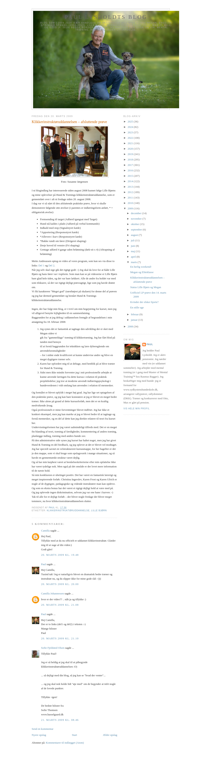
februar (135, 314)
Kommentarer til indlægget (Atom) (65, 742)
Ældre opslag (110, 734)
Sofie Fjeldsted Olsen (52, 647)
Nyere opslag (39, 734)
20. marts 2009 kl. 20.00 (60, 584)
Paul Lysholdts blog (106, 17)
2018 (131, 159)
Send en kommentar (42, 728)
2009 (131, 208)
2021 (131, 143)
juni (133, 245)
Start (74, 734)
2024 (131, 126)
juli (133, 240)
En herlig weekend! (140, 266)
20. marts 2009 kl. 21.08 (60, 604)
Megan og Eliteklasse (141, 272)
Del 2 (51, 265)
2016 (131, 170)
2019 (131, 154)
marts (134, 262)
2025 (131, 121)
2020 (131, 148)
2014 (131, 181)
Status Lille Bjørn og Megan (145, 287)
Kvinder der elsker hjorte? (144, 302)
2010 (131, 203)
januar (134, 319)
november (136, 218)
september (137, 229)
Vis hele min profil (136, 408)
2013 (131, 186)
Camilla (45, 530)
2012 (131, 192)
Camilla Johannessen (52, 593)
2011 (131, 197)
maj (133, 251)
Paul (43, 564)
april (134, 256)
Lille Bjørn (99, 510)
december (136, 213)
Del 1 (41, 265)
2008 (131, 326)
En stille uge (137, 307)
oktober (135, 224)
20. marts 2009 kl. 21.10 (60, 638)
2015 (131, 175)
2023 (131, 132)
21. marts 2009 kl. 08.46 (60, 719)
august (135, 235)
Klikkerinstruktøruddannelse (68, 510)
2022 (131, 137)
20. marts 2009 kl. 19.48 (60, 554)
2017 (131, 165)
